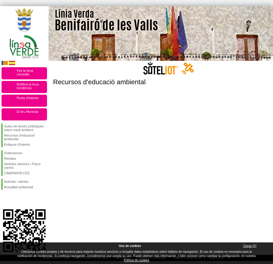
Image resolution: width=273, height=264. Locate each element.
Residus (10, 158)
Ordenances (13, 153)
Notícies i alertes (16, 181)
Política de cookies (136, 260)
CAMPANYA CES (17, 173)
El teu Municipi (28, 111)
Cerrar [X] (249, 246)
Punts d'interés (28, 98)
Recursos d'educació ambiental (19, 137)
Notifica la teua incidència (28, 86)
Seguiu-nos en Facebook (5, 199)
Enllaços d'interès (17, 144)
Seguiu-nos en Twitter (15, 199)
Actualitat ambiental (18, 187)
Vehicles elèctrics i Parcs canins (22, 165)
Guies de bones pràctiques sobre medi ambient (24, 128)
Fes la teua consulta (25, 72)
